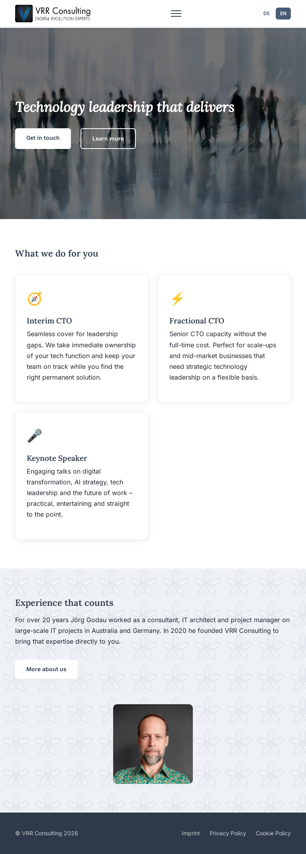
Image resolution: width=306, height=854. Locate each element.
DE (266, 13)
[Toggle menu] (176, 13)
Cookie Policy (273, 833)
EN (283, 13)
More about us (46, 669)
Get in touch (43, 137)
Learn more (108, 138)
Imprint (191, 833)
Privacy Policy (228, 833)
